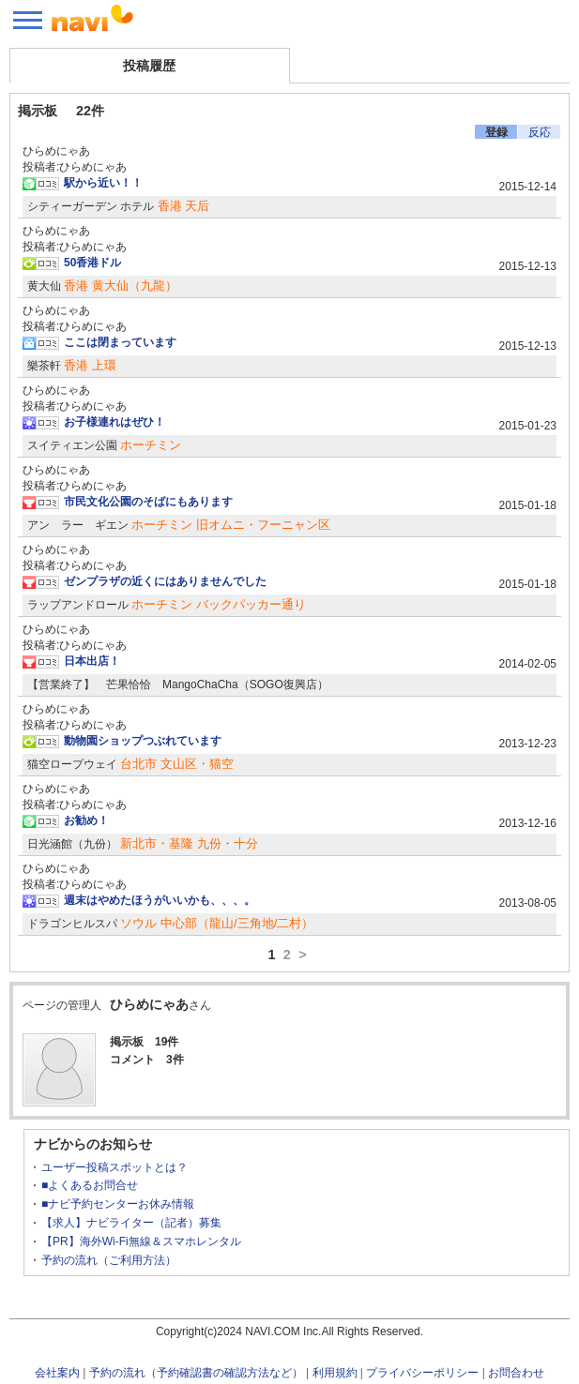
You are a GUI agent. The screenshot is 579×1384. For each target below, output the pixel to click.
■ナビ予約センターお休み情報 (117, 1204)
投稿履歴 (149, 65)
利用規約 (335, 1372)
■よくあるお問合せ (89, 1185)
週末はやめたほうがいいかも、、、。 (159, 900)
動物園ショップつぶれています (142, 740)
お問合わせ (516, 1372)
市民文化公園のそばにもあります (148, 501)
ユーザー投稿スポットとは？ (114, 1167)
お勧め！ (86, 820)
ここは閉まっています (120, 342)
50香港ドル (92, 262)
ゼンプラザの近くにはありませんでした (165, 581)
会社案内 (57, 1372)
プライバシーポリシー (422, 1372)
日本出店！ (92, 661)
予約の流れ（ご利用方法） (108, 1260)
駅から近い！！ (103, 182)
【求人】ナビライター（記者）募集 (131, 1222)
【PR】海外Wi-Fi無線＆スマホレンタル (141, 1241)
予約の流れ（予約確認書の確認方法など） (196, 1372)
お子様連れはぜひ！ (114, 422)
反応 (539, 132)
